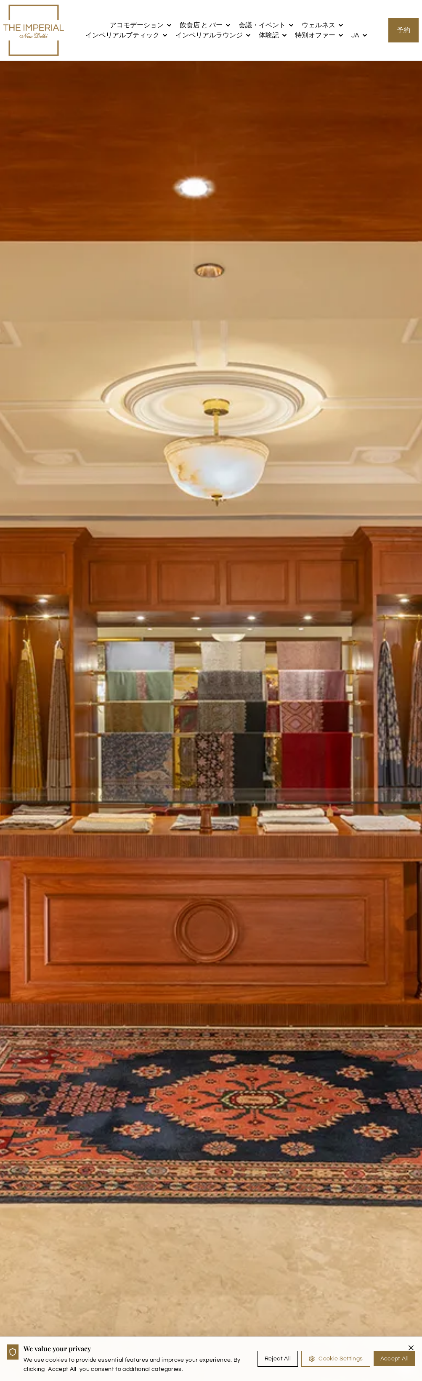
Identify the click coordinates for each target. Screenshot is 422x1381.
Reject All (278, 1359)
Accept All (394, 1359)
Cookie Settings (335, 1358)
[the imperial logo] (33, 30)
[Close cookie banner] (411, 1348)
